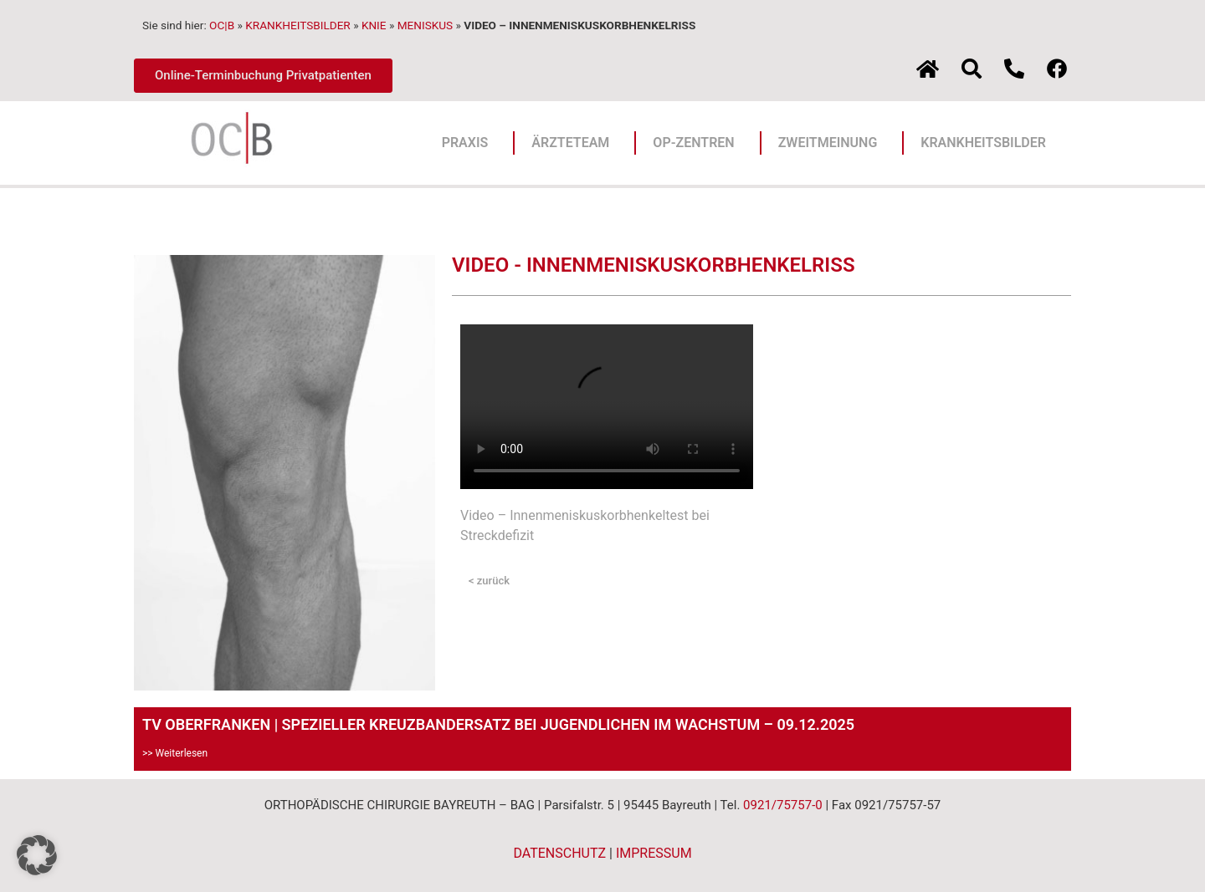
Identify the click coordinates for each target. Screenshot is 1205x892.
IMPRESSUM (654, 853)
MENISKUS (425, 25)
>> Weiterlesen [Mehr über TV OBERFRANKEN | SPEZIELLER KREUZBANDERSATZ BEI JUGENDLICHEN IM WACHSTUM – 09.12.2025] (175, 753)
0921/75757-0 (783, 805)
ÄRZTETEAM (574, 143)
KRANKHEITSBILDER (298, 25)
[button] (37, 855)
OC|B (221, 25)
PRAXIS (469, 143)
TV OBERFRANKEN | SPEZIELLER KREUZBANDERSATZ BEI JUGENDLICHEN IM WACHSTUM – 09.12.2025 (498, 724)
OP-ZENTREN (697, 143)
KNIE (374, 25)
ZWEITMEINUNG (832, 143)
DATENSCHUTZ (559, 853)
